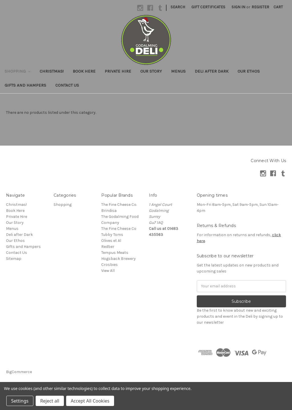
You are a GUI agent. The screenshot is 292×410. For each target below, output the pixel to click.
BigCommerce (19, 371)
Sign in (238, 7)
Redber (107, 246)
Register (260, 7)
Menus (178, 71)
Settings (20, 401)
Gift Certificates (208, 7)
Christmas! (52, 71)
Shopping (18, 71)
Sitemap (13, 258)
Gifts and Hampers (25, 85)
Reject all (49, 401)
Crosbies (109, 264)
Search (178, 7)
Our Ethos (249, 71)
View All (108, 270)
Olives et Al (111, 240)
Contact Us (67, 85)
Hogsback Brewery (118, 258)
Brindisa (109, 210)
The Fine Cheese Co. (119, 204)
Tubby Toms (112, 234)
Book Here (84, 71)
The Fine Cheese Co (118, 228)
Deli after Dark (211, 71)
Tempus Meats (114, 252)
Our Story (151, 71)
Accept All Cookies (90, 401)
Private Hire (118, 71)
